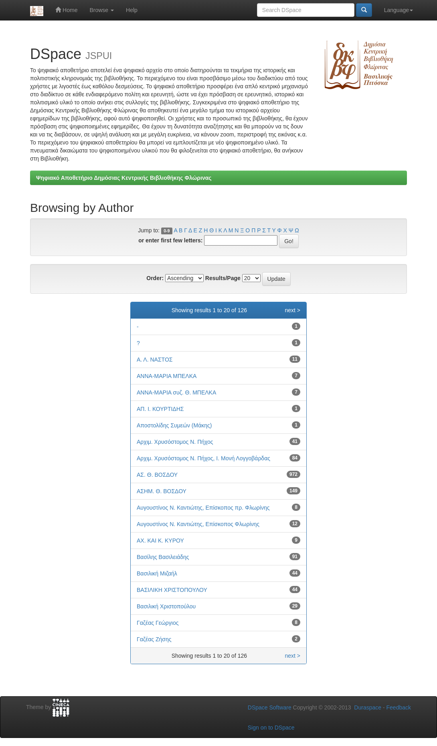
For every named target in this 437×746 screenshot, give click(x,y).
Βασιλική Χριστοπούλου (166, 606)
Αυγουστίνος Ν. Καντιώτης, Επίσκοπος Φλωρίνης (198, 524)
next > (292, 310)
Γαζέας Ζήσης (154, 639)
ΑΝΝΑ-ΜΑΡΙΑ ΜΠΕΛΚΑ (166, 376)
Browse (101, 10)
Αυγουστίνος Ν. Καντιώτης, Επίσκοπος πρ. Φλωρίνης (203, 507)
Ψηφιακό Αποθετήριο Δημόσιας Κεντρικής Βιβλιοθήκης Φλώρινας (124, 178)
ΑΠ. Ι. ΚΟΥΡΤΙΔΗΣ (160, 409)
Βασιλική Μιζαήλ (157, 573)
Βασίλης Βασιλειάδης (163, 557)
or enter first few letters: (170, 240)
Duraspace (367, 707)
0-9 (167, 230)
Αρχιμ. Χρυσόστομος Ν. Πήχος (175, 442)
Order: (155, 278)
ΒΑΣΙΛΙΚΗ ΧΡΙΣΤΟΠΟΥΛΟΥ (172, 590)
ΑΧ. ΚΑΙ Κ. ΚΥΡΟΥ (160, 540)
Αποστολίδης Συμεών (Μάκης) (174, 425)
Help (132, 10)
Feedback (398, 707)
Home (66, 9)
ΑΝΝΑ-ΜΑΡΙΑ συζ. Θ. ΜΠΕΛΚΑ (176, 392)
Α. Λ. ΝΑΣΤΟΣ (154, 359)
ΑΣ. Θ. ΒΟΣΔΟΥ (157, 475)
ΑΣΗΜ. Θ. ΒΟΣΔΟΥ (161, 491)
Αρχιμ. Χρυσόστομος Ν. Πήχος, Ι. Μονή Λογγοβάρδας (203, 458)
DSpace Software (269, 707)
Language (398, 10)
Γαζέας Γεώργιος (157, 623)
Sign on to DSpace (271, 727)
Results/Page (223, 278)
